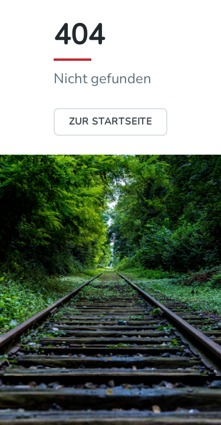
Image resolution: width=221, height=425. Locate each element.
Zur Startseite (110, 121)
